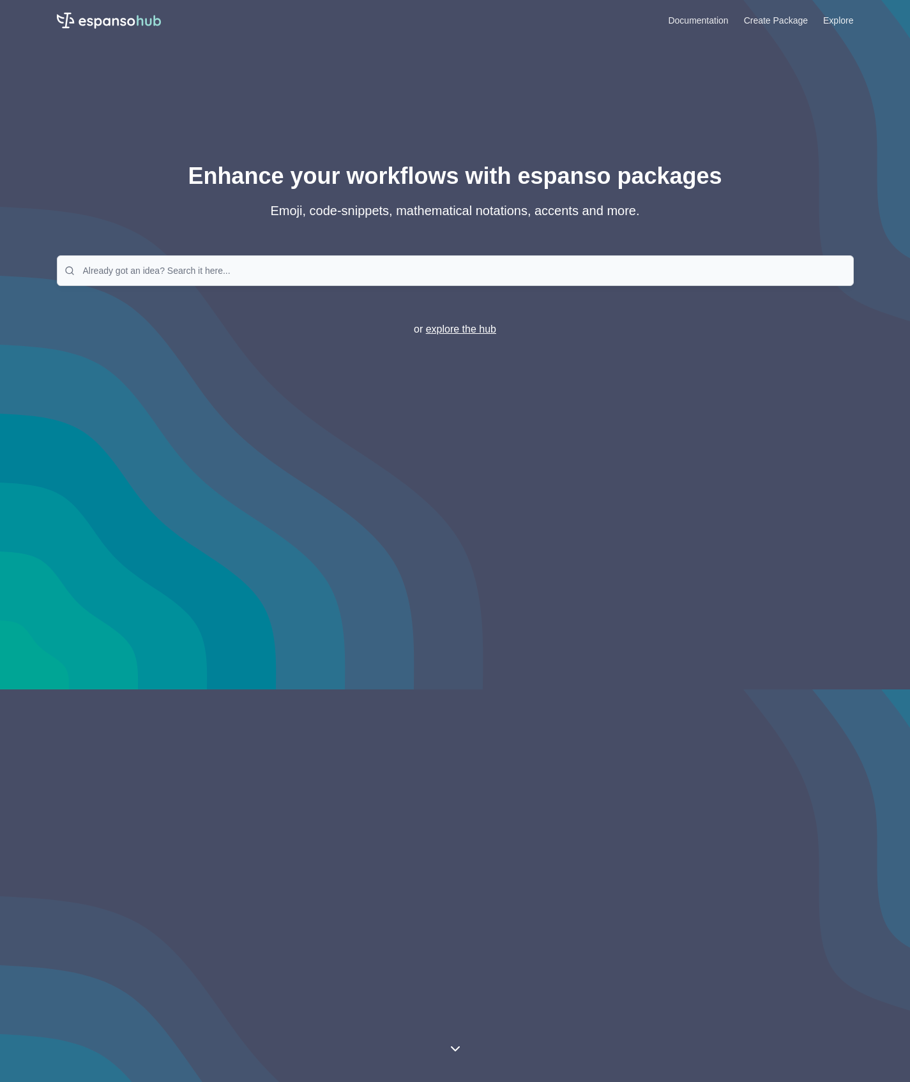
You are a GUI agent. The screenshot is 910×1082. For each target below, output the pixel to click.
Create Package (776, 20)
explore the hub (461, 329)
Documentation (698, 20)
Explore (838, 20)
